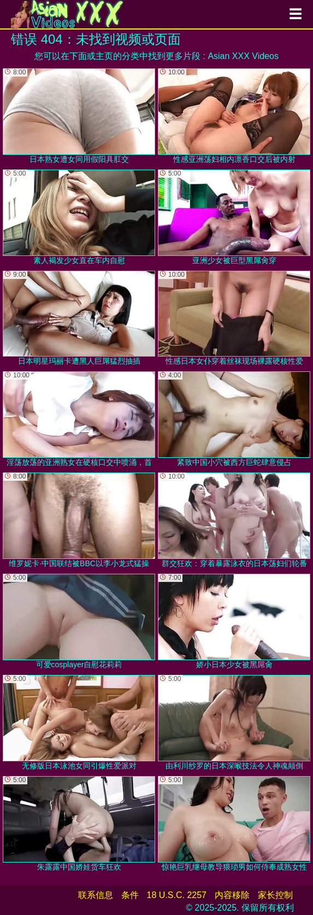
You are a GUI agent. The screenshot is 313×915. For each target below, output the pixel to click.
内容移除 (232, 895)
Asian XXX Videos (243, 56)
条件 (130, 895)
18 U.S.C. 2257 (176, 895)
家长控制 (275, 895)
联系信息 (95, 895)
